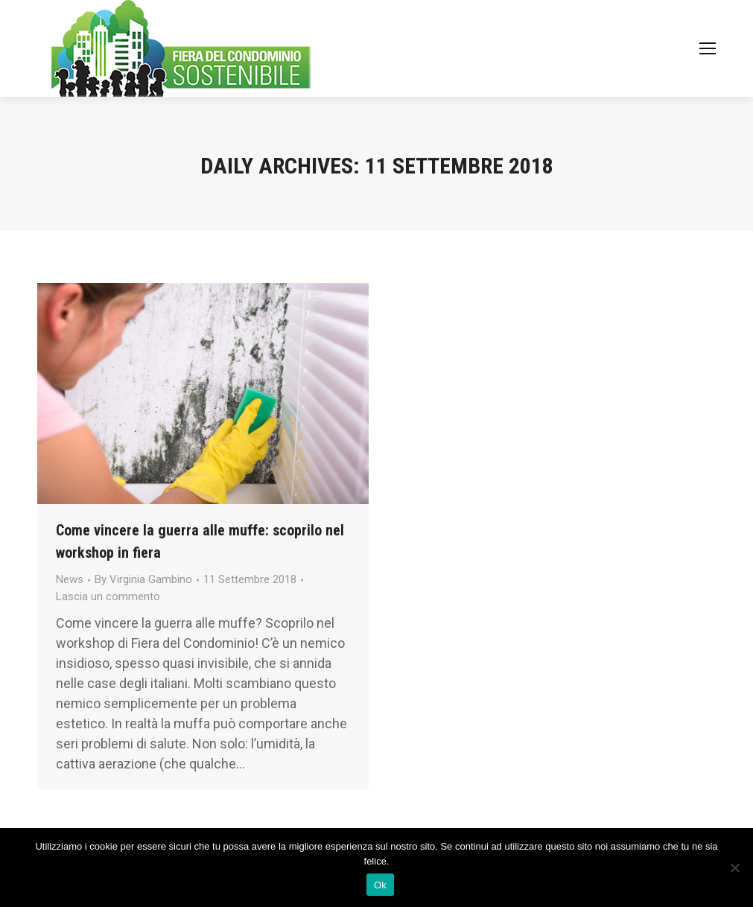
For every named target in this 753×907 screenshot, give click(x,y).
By (143, 579)
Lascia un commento (108, 596)
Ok (380, 885)
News (69, 579)
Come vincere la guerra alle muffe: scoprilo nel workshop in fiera (200, 541)
